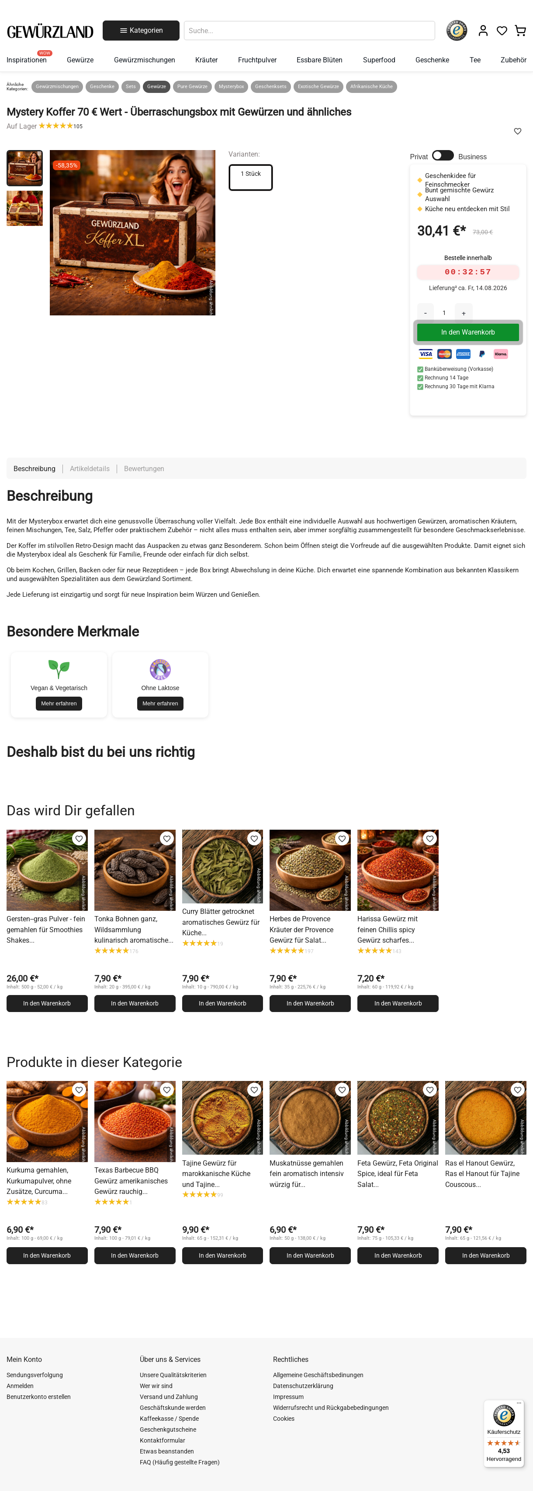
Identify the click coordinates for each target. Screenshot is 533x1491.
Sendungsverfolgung (35, 1374)
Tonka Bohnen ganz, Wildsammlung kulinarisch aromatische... (133, 929)
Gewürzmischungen (57, 86)
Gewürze (156, 86)
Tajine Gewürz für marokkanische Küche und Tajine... (216, 1174)
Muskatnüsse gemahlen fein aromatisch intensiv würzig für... (307, 1174)
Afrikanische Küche (371, 86)
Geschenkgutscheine (168, 1429)
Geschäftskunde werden (173, 1407)
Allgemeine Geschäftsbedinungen (318, 1374)
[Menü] (519, 1405)
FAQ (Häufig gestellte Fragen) (180, 1462)
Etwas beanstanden (167, 1451)
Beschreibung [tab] (34, 469)
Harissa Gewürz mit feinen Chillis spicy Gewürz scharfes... (387, 929)
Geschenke (102, 86)
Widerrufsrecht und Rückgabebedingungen (331, 1407)
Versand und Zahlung (169, 1396)
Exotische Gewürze (318, 86)
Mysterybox (231, 86)
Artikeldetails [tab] (90, 469)
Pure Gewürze (192, 86)
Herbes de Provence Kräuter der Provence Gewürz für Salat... (301, 929)
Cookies (283, 1418)
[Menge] (444, 312)
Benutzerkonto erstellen (39, 1396)
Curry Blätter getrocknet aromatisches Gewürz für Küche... (221, 922)
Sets (131, 86)
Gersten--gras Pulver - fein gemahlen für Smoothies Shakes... (46, 929)
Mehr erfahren (59, 703)
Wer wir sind (156, 1385)
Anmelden (20, 1385)
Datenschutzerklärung (303, 1385)
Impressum (288, 1396)
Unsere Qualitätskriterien (173, 1374)
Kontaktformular (162, 1440)
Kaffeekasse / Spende (169, 1418)
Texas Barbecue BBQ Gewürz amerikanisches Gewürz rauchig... (131, 1181)
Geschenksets (271, 86)
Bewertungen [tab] (144, 469)
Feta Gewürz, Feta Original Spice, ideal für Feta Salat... (397, 1174)
